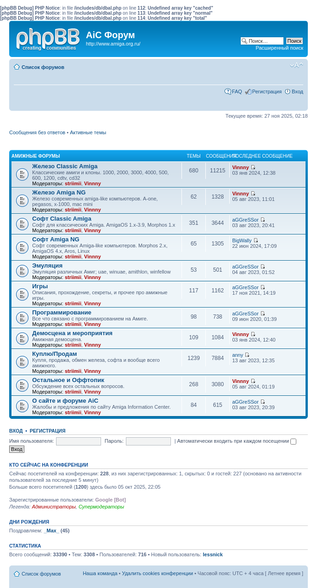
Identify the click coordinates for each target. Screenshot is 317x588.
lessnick (212, 554)
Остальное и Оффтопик (68, 380)
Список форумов (43, 67)
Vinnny (92, 183)
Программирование (61, 312)
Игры (40, 286)
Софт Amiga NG (55, 239)
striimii (73, 183)
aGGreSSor (245, 220)
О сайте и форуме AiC (65, 400)
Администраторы (53, 506)
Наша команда (100, 573)
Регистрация (267, 91)
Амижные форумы (35, 156)
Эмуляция (47, 265)
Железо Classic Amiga (64, 166)
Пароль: (114, 441)
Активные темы (88, 132)
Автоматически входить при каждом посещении (237, 441)
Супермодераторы (101, 506)
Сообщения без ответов (37, 132)
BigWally (241, 240)
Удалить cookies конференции (157, 573)
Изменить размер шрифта (296, 65)
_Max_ (51, 530)
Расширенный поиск (279, 48)
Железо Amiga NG (59, 192)
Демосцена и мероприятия (72, 333)
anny (237, 355)
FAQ (237, 91)
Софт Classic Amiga (61, 218)
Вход (297, 91)
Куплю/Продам (54, 353)
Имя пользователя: (31, 441)
